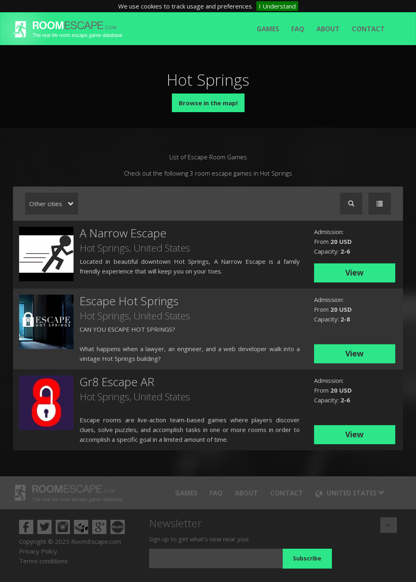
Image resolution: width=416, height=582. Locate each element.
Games (268, 28)
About (328, 28)
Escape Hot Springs (129, 300)
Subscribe (307, 558)
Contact (368, 28)
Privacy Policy (38, 551)
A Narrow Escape (123, 233)
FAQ (297, 28)
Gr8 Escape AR (117, 381)
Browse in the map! (208, 103)
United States (162, 247)
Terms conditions (43, 561)
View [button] (354, 272)
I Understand (277, 6)
